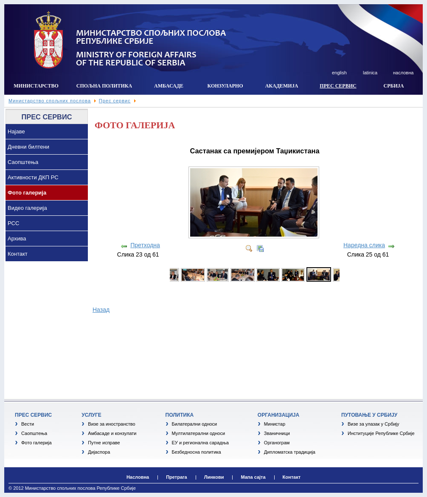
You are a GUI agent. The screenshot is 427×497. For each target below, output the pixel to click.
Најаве (16, 131)
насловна (403, 72)
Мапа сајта (253, 477)
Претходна (145, 245)
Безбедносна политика (196, 452)
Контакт (18, 254)
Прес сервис (115, 100)
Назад (101, 309)
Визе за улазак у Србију (373, 423)
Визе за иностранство (111, 423)
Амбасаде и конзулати (112, 433)
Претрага (176, 477)
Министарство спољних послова (49, 100)
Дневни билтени (28, 147)
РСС (13, 223)
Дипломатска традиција (289, 452)
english (339, 72)
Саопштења (23, 162)
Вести (27, 423)
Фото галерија (27, 192)
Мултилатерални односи (198, 433)
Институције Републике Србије (381, 433)
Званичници (277, 433)
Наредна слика (364, 245)
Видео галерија (27, 208)
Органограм (277, 442)
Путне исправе (104, 442)
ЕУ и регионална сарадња (200, 442)
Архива (17, 238)
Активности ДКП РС (33, 177)
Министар (274, 423)
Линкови (214, 477)
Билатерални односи (194, 423)
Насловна (137, 477)
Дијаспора (99, 452)
